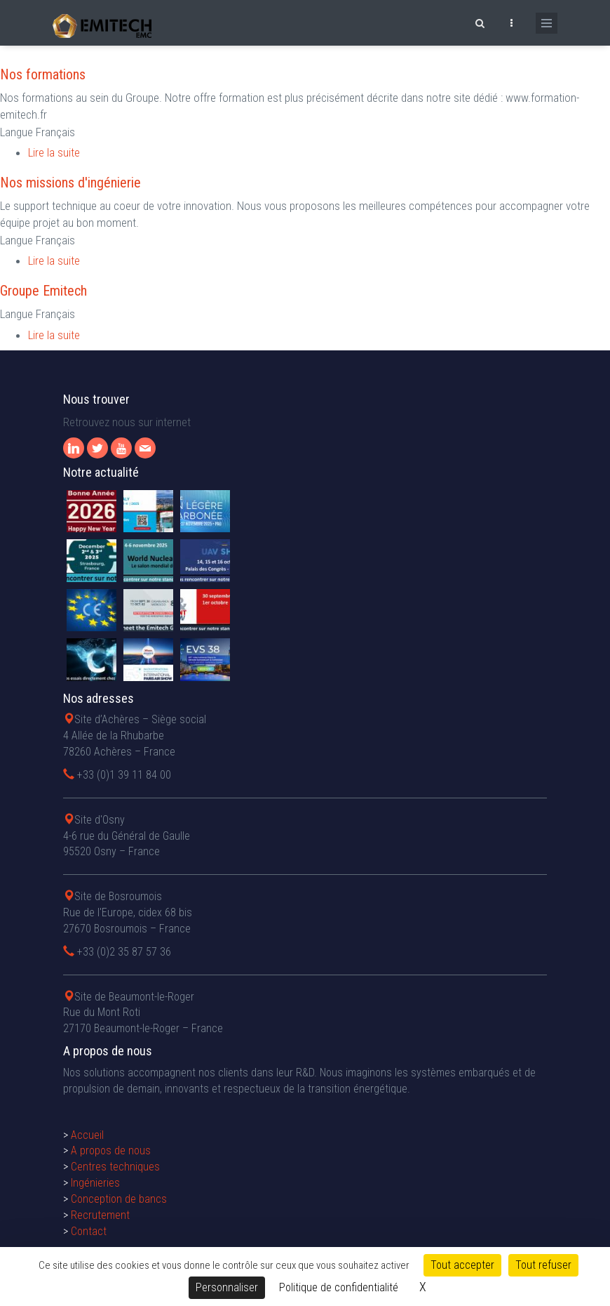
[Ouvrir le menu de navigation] (546, 23)
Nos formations (43, 74)
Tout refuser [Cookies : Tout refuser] (543, 1265)
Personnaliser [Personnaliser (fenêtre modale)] (227, 1287)
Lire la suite (54, 152)
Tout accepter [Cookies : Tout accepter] (462, 1265)
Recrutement (100, 1215)
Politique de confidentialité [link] (338, 1287)
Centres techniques (115, 1166)
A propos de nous (111, 1150)
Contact (89, 1231)
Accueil (87, 1135)
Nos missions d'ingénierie (70, 182)
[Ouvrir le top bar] (511, 21)
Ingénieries (95, 1182)
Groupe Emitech (43, 290)
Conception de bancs (119, 1199)
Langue (16, 132)
